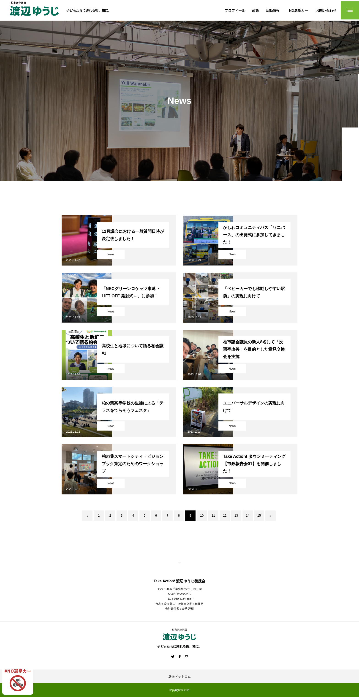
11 (213, 515)
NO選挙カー (298, 10)
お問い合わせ (326, 10)
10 (202, 515)
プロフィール (235, 10)
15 (259, 515)
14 (248, 515)
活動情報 (273, 10)
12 (225, 515)
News (110, 254)
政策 (255, 10)
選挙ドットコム (179, 676)
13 (236, 515)
